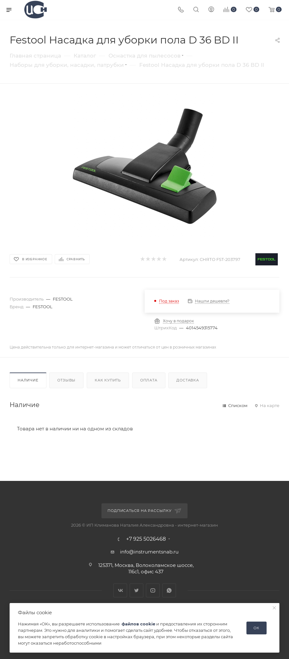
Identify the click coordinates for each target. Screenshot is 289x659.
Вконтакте (120, 590)
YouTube (153, 590)
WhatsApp (169, 590)
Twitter (136, 590)
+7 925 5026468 (146, 539)
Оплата (148, 380)
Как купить (108, 380)
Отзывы (66, 380)
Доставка (187, 380)
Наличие (28, 380)
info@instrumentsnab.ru (149, 552)
